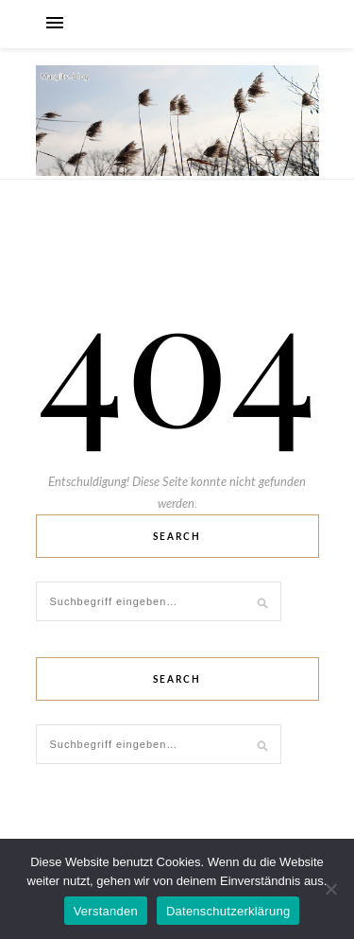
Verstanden (106, 911)
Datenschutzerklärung (228, 911)
